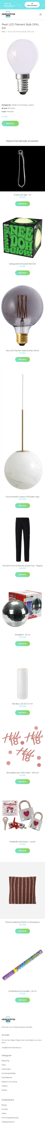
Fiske (4, 1065)
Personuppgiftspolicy (10, 1118)
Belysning (5, 1061)
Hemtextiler (6, 1069)
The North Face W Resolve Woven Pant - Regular (22, 566)
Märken (5, 1086)
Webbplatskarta (8, 1122)
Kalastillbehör (7, 1077)
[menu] (40, 14)
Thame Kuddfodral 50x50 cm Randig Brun (22, 922)
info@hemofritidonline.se (11, 1048)
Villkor (4, 1113)
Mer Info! (10, 123)
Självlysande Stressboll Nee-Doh (22, 264)
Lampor (31, 105)
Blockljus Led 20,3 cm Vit (22, 704)
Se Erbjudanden (32, 4)
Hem (3, 32)
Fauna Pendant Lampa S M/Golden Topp (22, 497)
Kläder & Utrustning (19, 105)
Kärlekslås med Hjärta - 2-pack (22, 842)
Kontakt (5, 1109)
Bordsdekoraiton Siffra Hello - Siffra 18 (22, 773)
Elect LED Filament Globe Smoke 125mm (22, 350)
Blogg (4, 1105)
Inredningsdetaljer (9, 1073)
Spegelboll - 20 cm (22, 634)
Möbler (4, 1090)
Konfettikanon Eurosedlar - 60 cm (22, 991)
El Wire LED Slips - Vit (22, 195)
